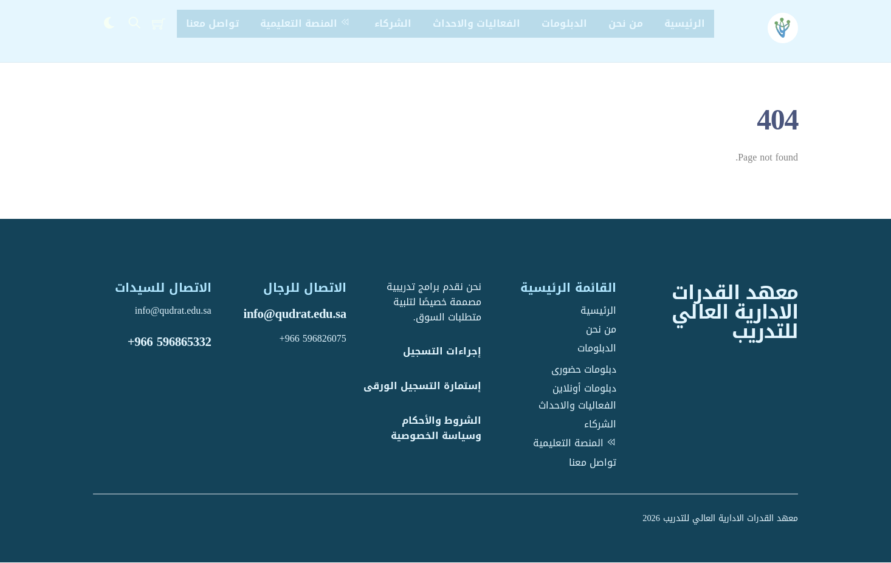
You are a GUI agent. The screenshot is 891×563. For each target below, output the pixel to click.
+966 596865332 (170, 342)
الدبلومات (564, 23)
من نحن (625, 23)
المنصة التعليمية (306, 23)
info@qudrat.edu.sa (295, 314)
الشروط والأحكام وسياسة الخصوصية (436, 429)
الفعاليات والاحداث (476, 23)
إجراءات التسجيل (442, 351)
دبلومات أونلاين (584, 388)
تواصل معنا (212, 23)
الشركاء (392, 23)
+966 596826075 (313, 338)
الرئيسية (684, 23)
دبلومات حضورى (583, 369)
